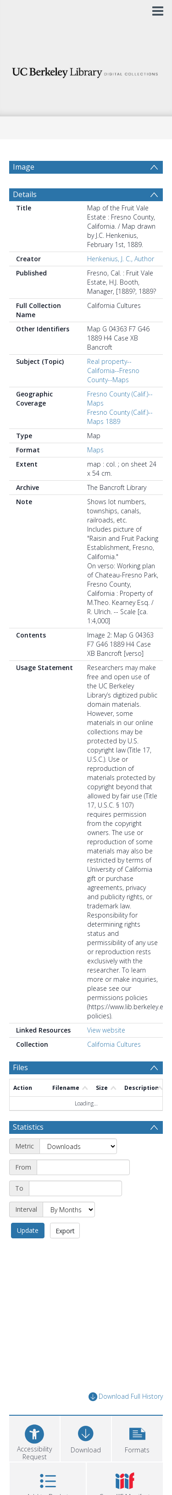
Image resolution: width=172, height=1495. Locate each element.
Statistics (28, 1127)
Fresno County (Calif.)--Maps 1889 (120, 417)
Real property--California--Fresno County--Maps (113, 370)
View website (106, 1030)
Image (23, 167)
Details (25, 194)
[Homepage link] (86, 70)
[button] (137, 1437)
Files (20, 1067)
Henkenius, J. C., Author (120, 258)
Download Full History (126, 1397)
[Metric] (78, 1146)
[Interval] (69, 1209)
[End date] (75, 1188)
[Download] (86, 1437)
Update (28, 1230)
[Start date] (83, 1167)
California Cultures (114, 1044)
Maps (95, 449)
